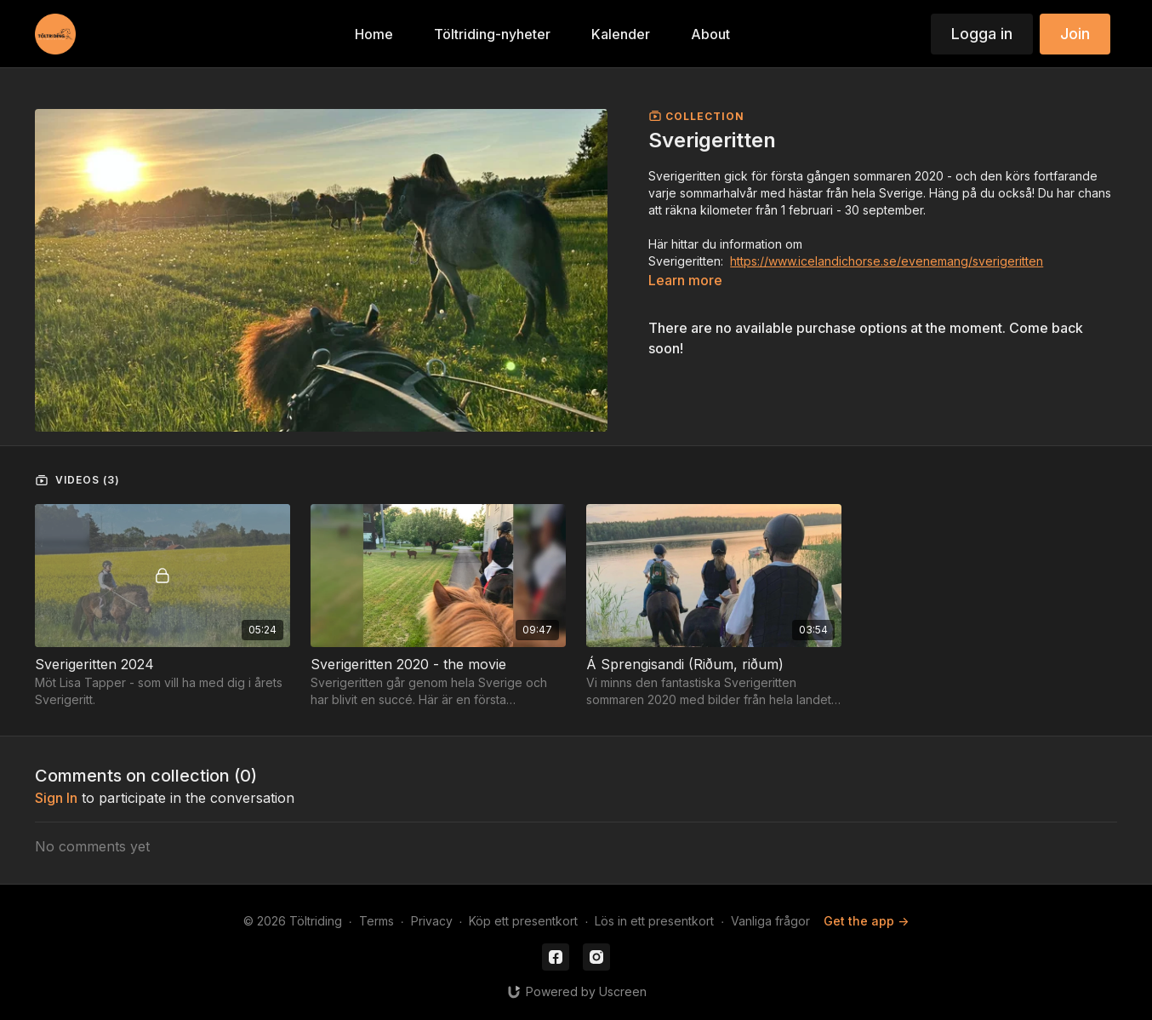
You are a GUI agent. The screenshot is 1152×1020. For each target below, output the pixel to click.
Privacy (432, 921)
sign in (56, 797)
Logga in (981, 34)
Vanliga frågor (770, 921)
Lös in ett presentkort (654, 921)
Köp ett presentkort (523, 921)
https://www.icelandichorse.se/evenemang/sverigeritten (886, 261)
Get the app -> (866, 921)
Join (1075, 34)
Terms (376, 921)
